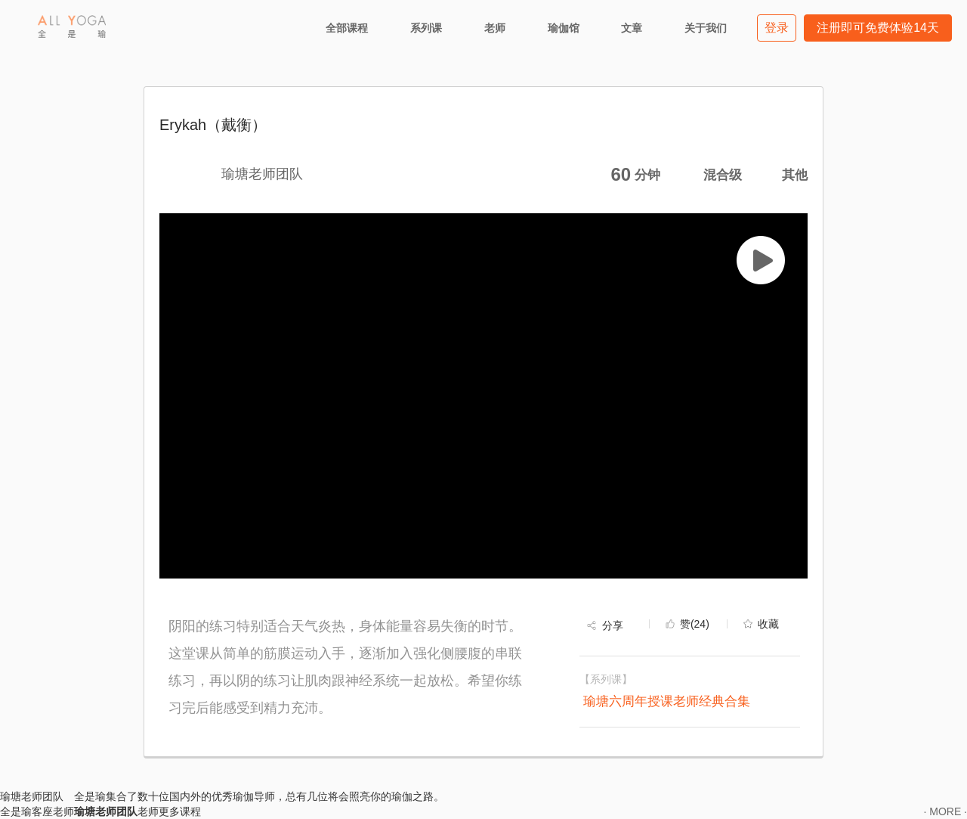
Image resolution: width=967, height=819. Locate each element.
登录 (777, 27)
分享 (612, 625)
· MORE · (945, 811)
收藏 (768, 624)
